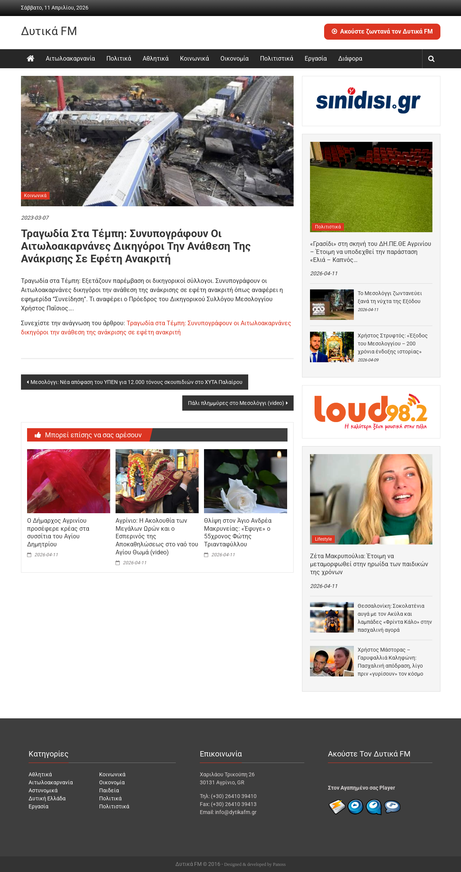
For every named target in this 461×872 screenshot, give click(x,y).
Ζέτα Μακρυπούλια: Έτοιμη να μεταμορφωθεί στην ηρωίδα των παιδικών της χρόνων (369, 564)
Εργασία (316, 58)
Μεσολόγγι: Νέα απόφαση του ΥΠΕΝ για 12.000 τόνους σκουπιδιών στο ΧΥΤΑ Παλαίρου (137, 382)
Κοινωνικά (194, 58)
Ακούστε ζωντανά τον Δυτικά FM (382, 31)
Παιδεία (109, 790)
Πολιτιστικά (276, 58)
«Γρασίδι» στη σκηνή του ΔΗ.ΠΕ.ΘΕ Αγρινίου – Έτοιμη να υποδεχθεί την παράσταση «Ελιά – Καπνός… (370, 251)
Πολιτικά (118, 58)
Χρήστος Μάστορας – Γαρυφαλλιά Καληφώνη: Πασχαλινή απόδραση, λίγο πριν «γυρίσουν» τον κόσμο (390, 662)
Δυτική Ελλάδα (47, 798)
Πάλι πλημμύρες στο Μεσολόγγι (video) (236, 403)
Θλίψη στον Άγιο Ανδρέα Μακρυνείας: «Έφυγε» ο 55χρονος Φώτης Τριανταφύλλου (237, 532)
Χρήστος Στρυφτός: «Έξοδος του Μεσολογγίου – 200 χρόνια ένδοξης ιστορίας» (393, 343)
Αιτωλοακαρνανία (70, 58)
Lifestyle (323, 539)
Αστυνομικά (43, 790)
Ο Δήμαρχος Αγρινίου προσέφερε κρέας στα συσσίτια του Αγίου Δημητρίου (58, 532)
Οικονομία (234, 58)
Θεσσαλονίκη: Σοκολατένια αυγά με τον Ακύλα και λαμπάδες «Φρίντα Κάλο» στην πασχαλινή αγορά (395, 618)
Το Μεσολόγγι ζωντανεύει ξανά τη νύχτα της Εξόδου (390, 297)
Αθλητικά (156, 58)
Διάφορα (350, 58)
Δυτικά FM (49, 31)
